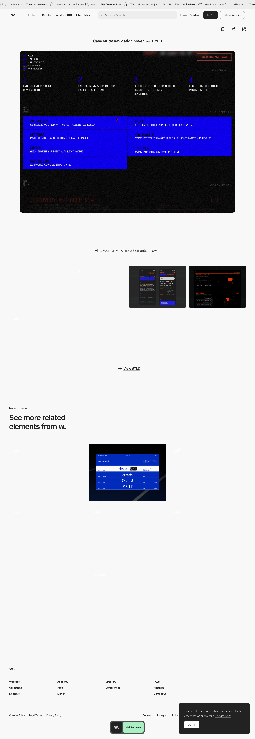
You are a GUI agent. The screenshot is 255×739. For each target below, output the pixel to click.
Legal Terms (35, 715)
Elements (14, 693)
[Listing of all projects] (47, 597)
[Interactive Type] (127, 535)
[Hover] (47, 535)
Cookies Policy (17, 715)
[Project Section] (127, 472)
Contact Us (160, 693)
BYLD (157, 41)
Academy (64, 14)
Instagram (162, 715)
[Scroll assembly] (37, 333)
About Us (159, 687)
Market (88, 14)
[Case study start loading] (37, 287)
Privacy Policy (53, 715)
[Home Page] (127, 597)
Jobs (78, 14)
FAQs (157, 681)
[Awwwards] (13, 15)
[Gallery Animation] (207, 472)
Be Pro (210, 14)
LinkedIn (176, 715)
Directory (47, 14)
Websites (14, 681)
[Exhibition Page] (47, 472)
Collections (15, 687)
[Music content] (207, 535)
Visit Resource (133, 727)
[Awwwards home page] (116, 727)
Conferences (113, 687)
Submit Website (232, 14)
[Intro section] (97, 287)
